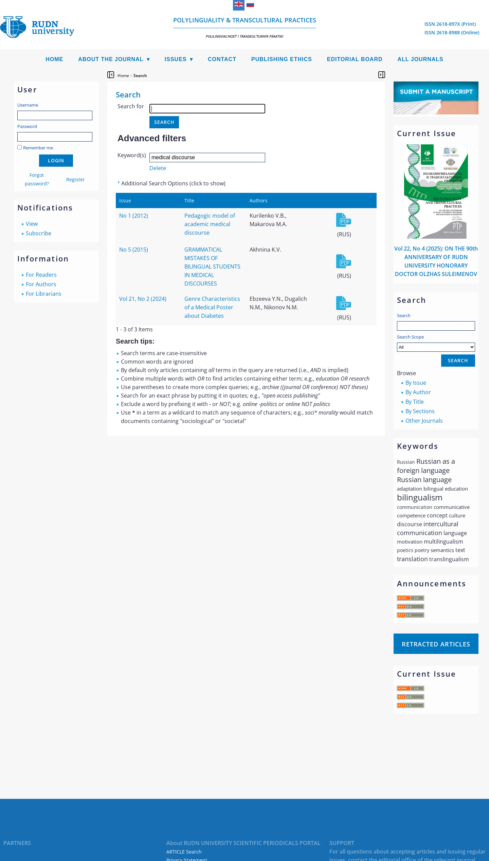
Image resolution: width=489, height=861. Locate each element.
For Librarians (43, 293)
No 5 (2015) (133, 249)
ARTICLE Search (184, 851)
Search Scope (436, 343)
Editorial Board (355, 59)
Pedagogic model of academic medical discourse (209, 224)
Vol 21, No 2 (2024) (142, 299)
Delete (157, 168)
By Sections (420, 411)
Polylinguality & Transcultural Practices (244, 27)
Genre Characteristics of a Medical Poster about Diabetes (212, 307)
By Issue (415, 382)
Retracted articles (436, 644)
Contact (222, 59)
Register (75, 179)
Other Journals (424, 420)
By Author (418, 392)
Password (27, 126)
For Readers (41, 274)
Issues (176, 59)
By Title (414, 401)
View (32, 223)
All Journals (420, 59)
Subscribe (38, 233)
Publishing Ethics (281, 59)
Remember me (38, 148)
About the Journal (110, 59)
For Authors (41, 284)
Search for (130, 106)
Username (27, 105)
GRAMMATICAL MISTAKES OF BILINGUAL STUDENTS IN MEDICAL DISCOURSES (212, 266)
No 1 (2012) (133, 215)
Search (404, 315)
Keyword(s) (131, 155)
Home (54, 59)
